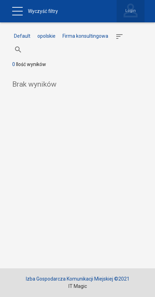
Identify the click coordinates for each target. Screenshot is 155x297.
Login (130, 10)
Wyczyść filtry (43, 11)
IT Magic (77, 286)
